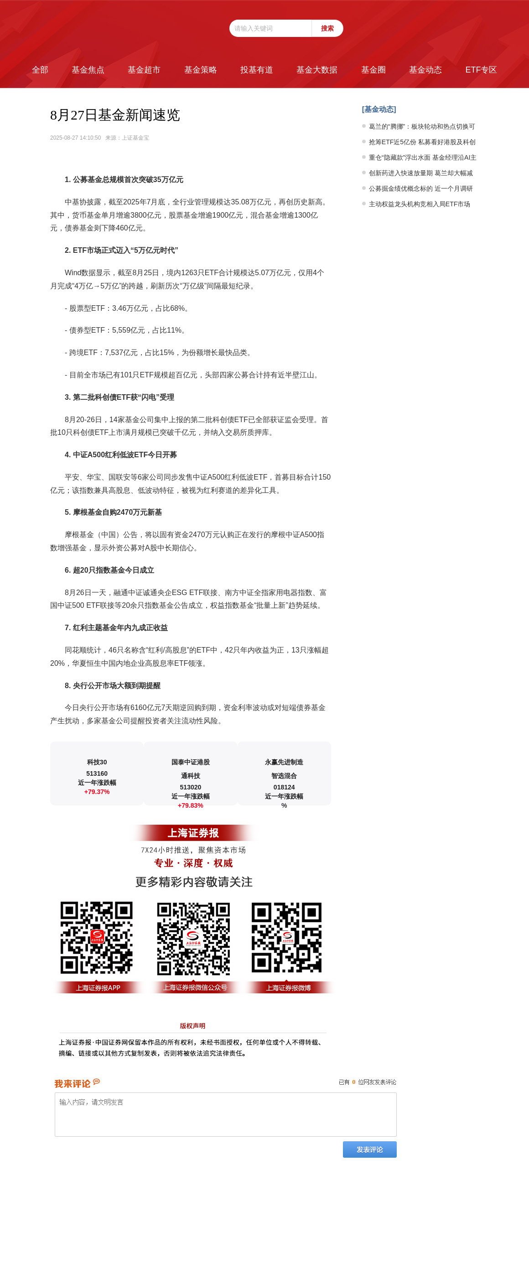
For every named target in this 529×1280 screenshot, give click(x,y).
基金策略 (200, 69)
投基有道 (256, 69)
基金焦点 (88, 69)
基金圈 (373, 69)
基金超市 (144, 69)
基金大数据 (316, 69)
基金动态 (425, 69)
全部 (40, 69)
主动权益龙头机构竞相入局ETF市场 (419, 204)
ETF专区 (481, 69)
